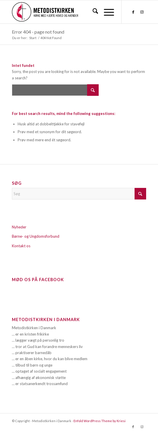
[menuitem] (92, 11)
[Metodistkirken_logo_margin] (65, 11)
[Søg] (92, 11)
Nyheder (19, 227)
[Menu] (106, 11)
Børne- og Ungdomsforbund (35, 236)
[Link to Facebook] (133, 12)
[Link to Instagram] (141, 12)
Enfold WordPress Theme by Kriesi (100, 421)
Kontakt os (21, 245)
